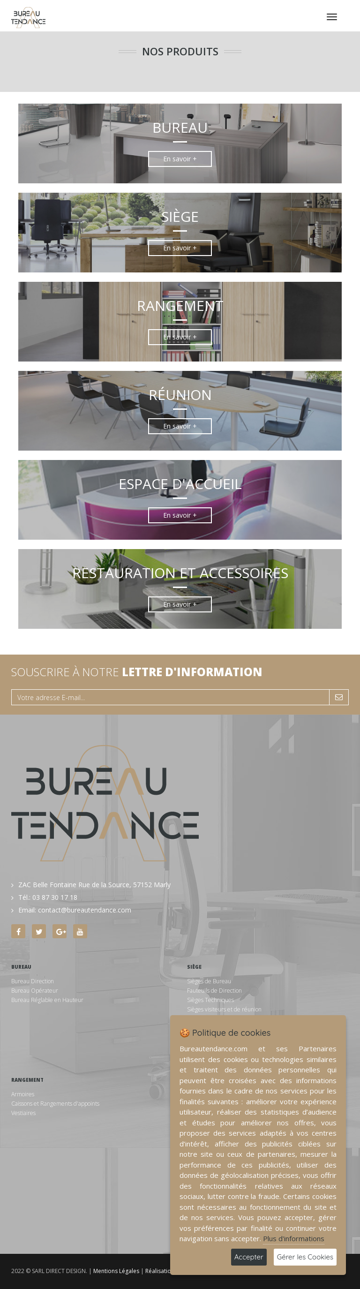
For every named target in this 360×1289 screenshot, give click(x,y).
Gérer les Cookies (305, 1256)
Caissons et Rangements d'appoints (55, 1104)
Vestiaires (23, 1113)
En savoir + (180, 158)
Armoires (22, 1094)
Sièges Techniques (210, 1000)
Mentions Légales (116, 1271)
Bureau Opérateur (34, 991)
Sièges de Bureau (209, 981)
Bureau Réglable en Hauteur (47, 1000)
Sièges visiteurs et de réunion (224, 1009)
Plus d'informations (293, 1238)
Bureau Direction (32, 981)
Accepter (248, 1256)
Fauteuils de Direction (214, 991)
